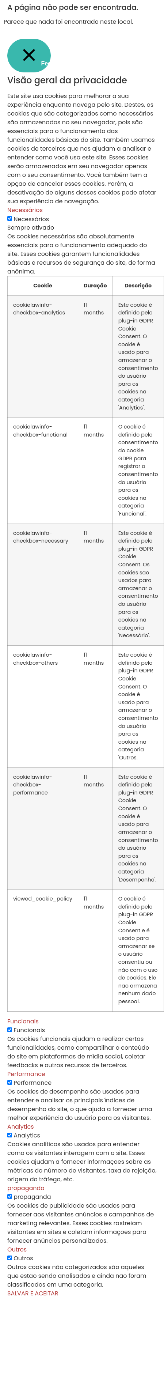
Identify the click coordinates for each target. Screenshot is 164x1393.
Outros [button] (17, 1249)
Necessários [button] (25, 210)
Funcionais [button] (23, 1021)
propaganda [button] (26, 1188)
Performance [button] (26, 1074)
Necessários (31, 219)
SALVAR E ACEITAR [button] (32, 1293)
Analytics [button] (20, 1126)
